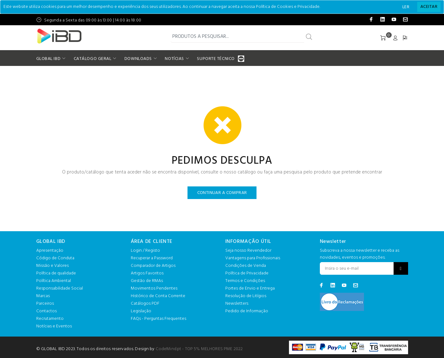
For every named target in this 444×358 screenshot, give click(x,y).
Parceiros (45, 303)
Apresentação (49, 250)
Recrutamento (50, 318)
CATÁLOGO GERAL (93, 58)
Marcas (43, 296)
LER (405, 7)
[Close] (429, 7)
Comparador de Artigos (153, 265)
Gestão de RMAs (147, 281)
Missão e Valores (52, 265)
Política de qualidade (56, 273)
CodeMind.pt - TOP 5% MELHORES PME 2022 (199, 349)
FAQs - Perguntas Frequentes (158, 318)
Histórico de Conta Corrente (158, 296)
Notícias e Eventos (54, 326)
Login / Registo (145, 250)
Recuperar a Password (152, 258)
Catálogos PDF (145, 303)
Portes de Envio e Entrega (250, 288)
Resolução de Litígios (245, 296)
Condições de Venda (245, 265)
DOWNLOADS (138, 58)
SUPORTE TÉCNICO (216, 58)
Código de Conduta (55, 258)
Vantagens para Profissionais (252, 258)
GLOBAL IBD (48, 58)
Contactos (46, 311)
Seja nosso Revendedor (248, 250)
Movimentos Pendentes (154, 288)
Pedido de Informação (246, 311)
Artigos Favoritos (147, 273)
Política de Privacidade (246, 273)
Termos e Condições (245, 281)
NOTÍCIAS (174, 58)
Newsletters (236, 303)
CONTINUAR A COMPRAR (222, 193)
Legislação (141, 311)
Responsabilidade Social (59, 288)
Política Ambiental (53, 281)
